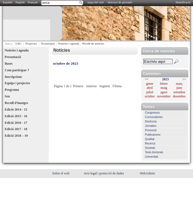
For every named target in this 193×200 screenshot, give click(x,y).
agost (163, 92)
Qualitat (149, 139)
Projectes (31, 43)
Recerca (150, 143)
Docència (151, 121)
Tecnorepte (48, 43)
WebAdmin (147, 173)
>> (184, 79)
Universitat (151, 156)
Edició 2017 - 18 (16, 129)
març (179, 84)
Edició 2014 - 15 (16, 109)
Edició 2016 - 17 (16, 123)
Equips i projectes (17, 83)
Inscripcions (13, 77)
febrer (164, 84)
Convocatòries (154, 117)
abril (150, 88)
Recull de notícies (93, 43)
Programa (12, 90)
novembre (163, 96)
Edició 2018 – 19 (16, 136)
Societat (150, 147)
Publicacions (152, 134)
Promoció (151, 130)
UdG (18, 43)
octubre (150, 96)
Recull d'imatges (16, 103)
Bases (9, 63)
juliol (149, 92)
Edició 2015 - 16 (16, 116)
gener (150, 84)
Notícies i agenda (68, 43)
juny (179, 88)
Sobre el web (61, 173)
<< (147, 79)
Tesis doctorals (154, 152)
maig (163, 88)
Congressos (152, 112)
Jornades (150, 125)
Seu (7, 96)
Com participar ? (17, 70)
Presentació (13, 57)
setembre (179, 92)
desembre (179, 96)
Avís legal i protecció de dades (104, 173)
